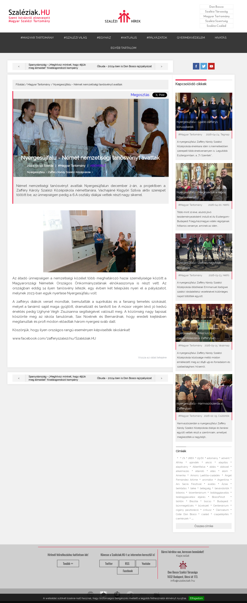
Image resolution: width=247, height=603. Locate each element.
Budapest (222, 501)
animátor (207, 479)
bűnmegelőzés (185, 505)
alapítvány (182, 466)
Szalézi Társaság (216, 11)
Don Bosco (216, 7)
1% (183, 458)
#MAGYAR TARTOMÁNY (37, 37)
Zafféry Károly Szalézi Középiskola (69, 172)
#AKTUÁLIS (129, 37)
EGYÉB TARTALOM (123, 48)
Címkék (181, 451)
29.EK (200, 458)
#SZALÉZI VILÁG (75, 37)
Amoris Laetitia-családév (205, 475)
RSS (127, 563)
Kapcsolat (182, 555)
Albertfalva (199, 466)
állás (213, 471)
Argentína (223, 479)
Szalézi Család (216, 26)
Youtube (146, 563)
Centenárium (221, 505)
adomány (212, 458)
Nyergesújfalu (36, 172)
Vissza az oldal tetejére (152, 357)
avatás (211, 484)
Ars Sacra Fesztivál (188, 484)
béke (193, 488)
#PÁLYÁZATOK (157, 37)
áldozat (224, 466)
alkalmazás (182, 471)
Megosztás (140, 95)
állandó (199, 471)
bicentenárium (197, 492)
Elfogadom (196, 598)
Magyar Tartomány (216, 16)
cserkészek (182, 518)
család (205, 514)
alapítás (223, 462)
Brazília (193, 501)
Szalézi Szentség (216, 21)
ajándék (194, 462)
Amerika (181, 475)
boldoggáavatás (219, 492)
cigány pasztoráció (187, 510)
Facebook (128, 570)
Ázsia (225, 484)
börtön (180, 501)
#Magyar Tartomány (71, 165)
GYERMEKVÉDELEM (191, 37)
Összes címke (203, 526)
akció (209, 462)
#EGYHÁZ (104, 37)
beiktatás (181, 488)
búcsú (207, 501)
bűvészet (203, 505)
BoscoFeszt (220, 497)
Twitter (109, 563)
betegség (205, 488)
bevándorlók (222, 488)
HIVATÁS (220, 37)
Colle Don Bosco (186, 514)
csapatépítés (221, 514)
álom (225, 471)
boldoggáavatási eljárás (190, 497)
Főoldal (20, 84)
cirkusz (207, 510)
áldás (213, 466)
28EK (191, 458)
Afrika (179, 462)
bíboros (180, 492)
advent (225, 458)
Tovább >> (68, 563)
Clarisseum (222, 510)
